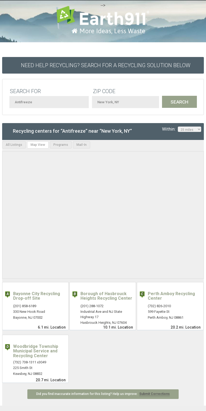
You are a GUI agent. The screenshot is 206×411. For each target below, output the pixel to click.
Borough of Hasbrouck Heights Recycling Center (106, 296)
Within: (181, 129)
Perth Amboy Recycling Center (171, 296)
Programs (60, 145)
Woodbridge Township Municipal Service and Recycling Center (35, 351)
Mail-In (81, 145)
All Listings (14, 145)
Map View (38, 145)
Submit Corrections (154, 394)
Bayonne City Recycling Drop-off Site (36, 296)
